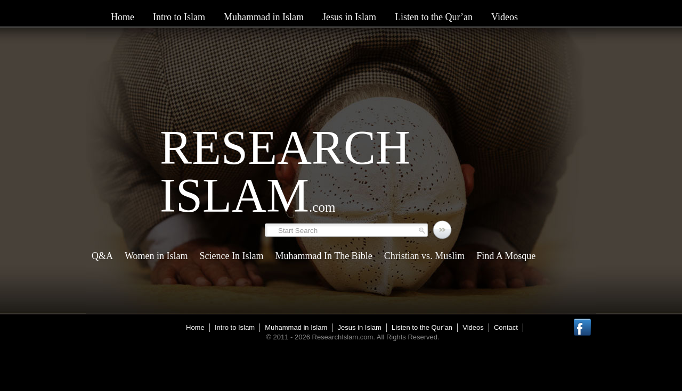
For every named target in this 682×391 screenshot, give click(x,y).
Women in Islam (156, 256)
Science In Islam (232, 256)
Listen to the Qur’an (434, 17)
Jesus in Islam (349, 17)
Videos (504, 17)
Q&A (102, 256)
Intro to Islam (179, 17)
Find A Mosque (505, 256)
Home (122, 17)
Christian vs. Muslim (424, 256)
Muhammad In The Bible (323, 256)
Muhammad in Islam (264, 17)
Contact (506, 327)
